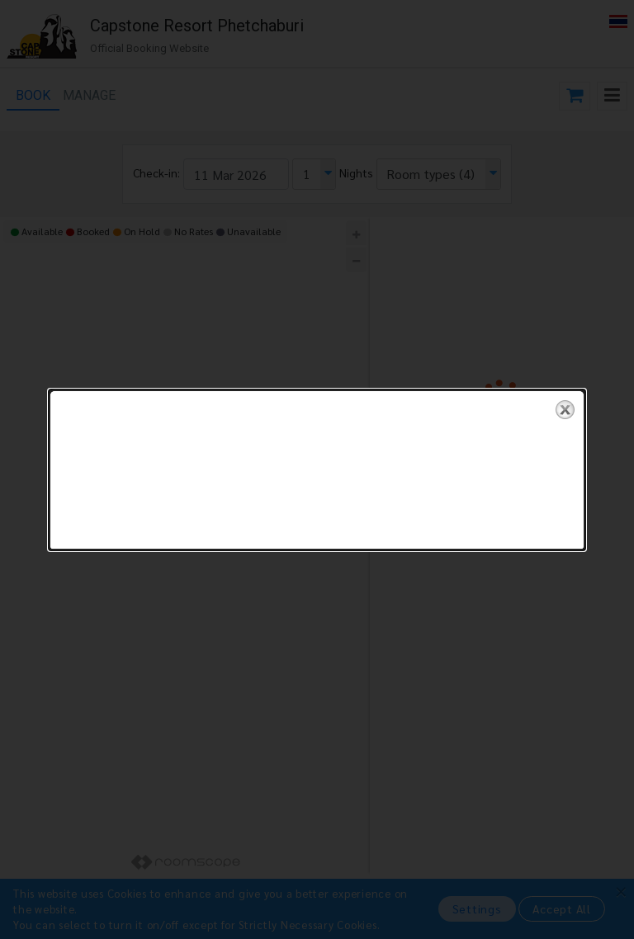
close (565, 391)
